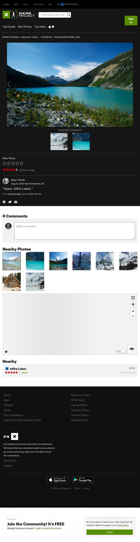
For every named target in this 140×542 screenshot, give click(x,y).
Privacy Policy (122, 525)
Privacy (86, 488)
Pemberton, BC (36, 183)
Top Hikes (40, 26)
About (7, 395)
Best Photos (25, 26)
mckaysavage (14, 194)
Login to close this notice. (48, 528)
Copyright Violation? (70, 129)
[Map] (70, 324)
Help (6, 399)
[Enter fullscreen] (133, 297)
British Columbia (11, 37)
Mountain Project (81, 395)
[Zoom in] (133, 311)
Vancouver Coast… (30, 37)
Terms (77, 488)
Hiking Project (79, 404)
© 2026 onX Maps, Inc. (61, 488)
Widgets (8, 404)
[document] (109, 527)
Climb (6, 4)
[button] (4, 202)
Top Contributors (13, 415)
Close (109, 532)
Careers (8, 465)
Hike (26, 4)
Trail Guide (9, 26)
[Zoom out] (133, 316)
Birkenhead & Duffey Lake (67, 37)
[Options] (132, 349)
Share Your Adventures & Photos (22, 420)
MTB (16, 4)
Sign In (131, 20)
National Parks (79, 420)
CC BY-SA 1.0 (34, 194)
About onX (10, 460)
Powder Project (80, 415)
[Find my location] (133, 304)
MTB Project (78, 399)
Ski (50, 4)
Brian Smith (18, 179)
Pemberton (47, 37)
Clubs (7, 410)
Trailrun (38, 4)
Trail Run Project (80, 410)
